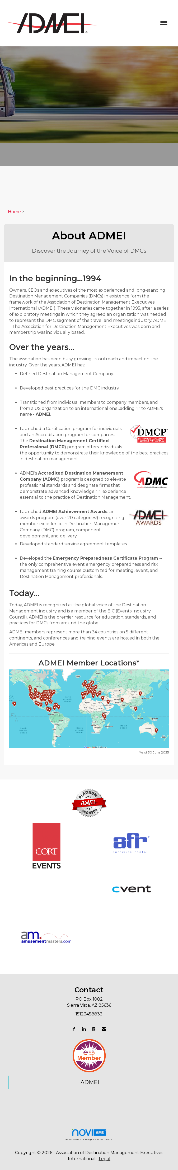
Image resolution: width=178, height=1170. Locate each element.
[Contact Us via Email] (103, 1029)
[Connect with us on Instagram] (93, 1029)
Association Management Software (89, 1134)
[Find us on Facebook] (74, 1029)
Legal (104, 1158)
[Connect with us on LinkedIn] (83, 1029)
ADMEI (90, 1082)
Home (14, 211)
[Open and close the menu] (136, 23)
